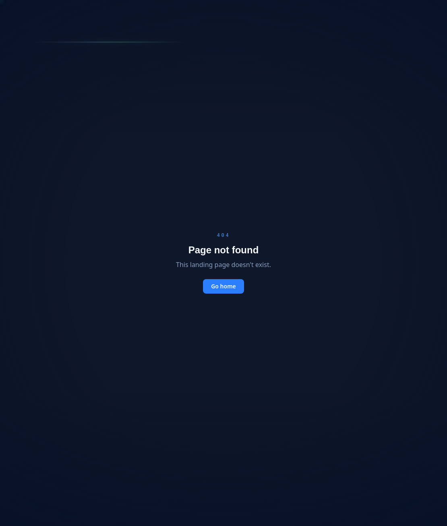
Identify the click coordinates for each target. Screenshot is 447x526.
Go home (223, 286)
